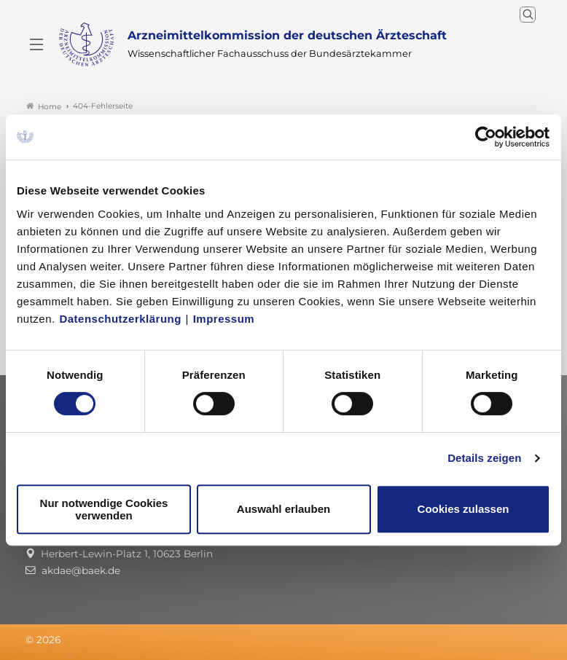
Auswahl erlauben (283, 509)
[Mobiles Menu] (36, 44)
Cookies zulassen (463, 509)
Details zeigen (484, 458)
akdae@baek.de (81, 570)
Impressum (224, 319)
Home (43, 106)
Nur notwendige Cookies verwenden (104, 509)
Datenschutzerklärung (120, 319)
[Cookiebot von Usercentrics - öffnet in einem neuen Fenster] (486, 137)
